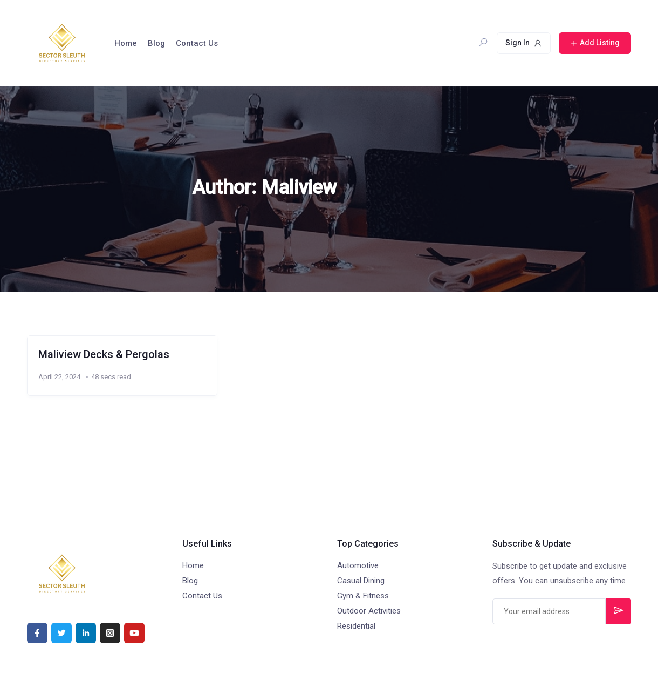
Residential (356, 626)
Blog (156, 43)
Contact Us (197, 43)
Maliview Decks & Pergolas (103, 354)
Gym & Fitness (363, 596)
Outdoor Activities (369, 611)
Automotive (358, 565)
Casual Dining (361, 580)
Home (125, 43)
